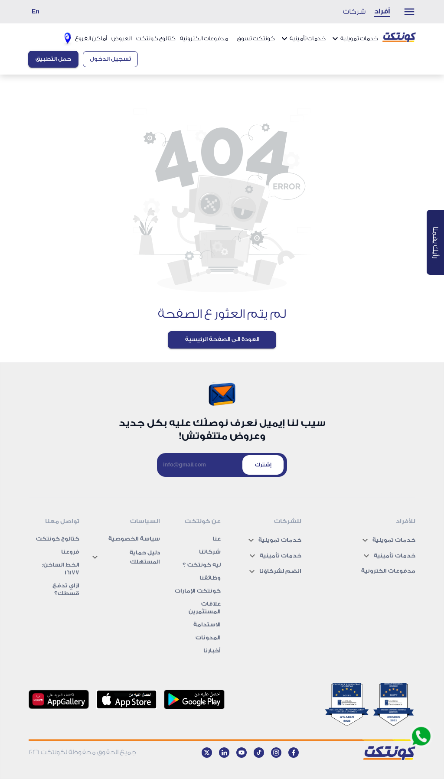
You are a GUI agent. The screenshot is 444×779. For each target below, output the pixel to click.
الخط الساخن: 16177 (60, 568)
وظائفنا (210, 577)
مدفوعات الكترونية (204, 38)
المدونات (208, 637)
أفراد (382, 11)
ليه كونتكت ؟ (202, 564)
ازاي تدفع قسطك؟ (65, 589)
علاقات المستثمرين (205, 607)
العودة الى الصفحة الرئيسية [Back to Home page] (222, 339)
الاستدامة (207, 624)
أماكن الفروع (83, 38)
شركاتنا (210, 551)
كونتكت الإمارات (198, 590)
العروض (121, 38)
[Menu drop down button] (405, 12)
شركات (354, 12)
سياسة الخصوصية (134, 538)
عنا (216, 538)
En (35, 11)
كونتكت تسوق (256, 38)
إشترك (263, 465)
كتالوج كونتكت (156, 38)
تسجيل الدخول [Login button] (110, 58)
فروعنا (70, 551)
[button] (363, 540)
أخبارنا (212, 650)
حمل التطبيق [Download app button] (53, 58)
